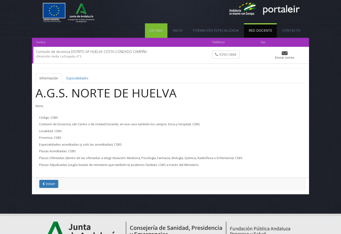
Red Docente (260, 28)
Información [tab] (48, 78)
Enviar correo (284, 57)
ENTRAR (156, 30)
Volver (48, 184)
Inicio (178, 30)
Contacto (291, 30)
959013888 (225, 54)
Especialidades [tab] (77, 78)
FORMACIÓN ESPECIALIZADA (216, 30)
